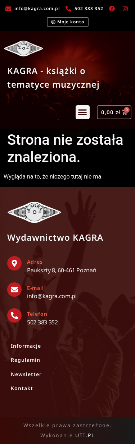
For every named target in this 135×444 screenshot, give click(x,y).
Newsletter (26, 374)
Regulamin (25, 359)
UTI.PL (85, 435)
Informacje (26, 345)
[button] (83, 112)
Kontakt (22, 388)
